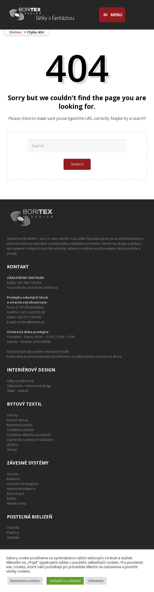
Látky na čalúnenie (20, 381)
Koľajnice (13, 479)
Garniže (12, 474)
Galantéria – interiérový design (29, 386)
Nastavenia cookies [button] (25, 580)
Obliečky (13, 527)
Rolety (11, 498)
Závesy (12, 449)
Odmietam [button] (95, 580)
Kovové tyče (15, 493)
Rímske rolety (16, 503)
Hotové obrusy (17, 420)
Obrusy (12, 415)
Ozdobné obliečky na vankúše (29, 434)
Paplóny (13, 532)
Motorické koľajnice (21, 488)
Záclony (12, 444)
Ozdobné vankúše (20, 430)
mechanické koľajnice (23, 483)
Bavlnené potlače (19, 425)
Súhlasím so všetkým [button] (65, 580)
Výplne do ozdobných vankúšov (30, 439)
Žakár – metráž (17, 390)
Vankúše (13, 537)
